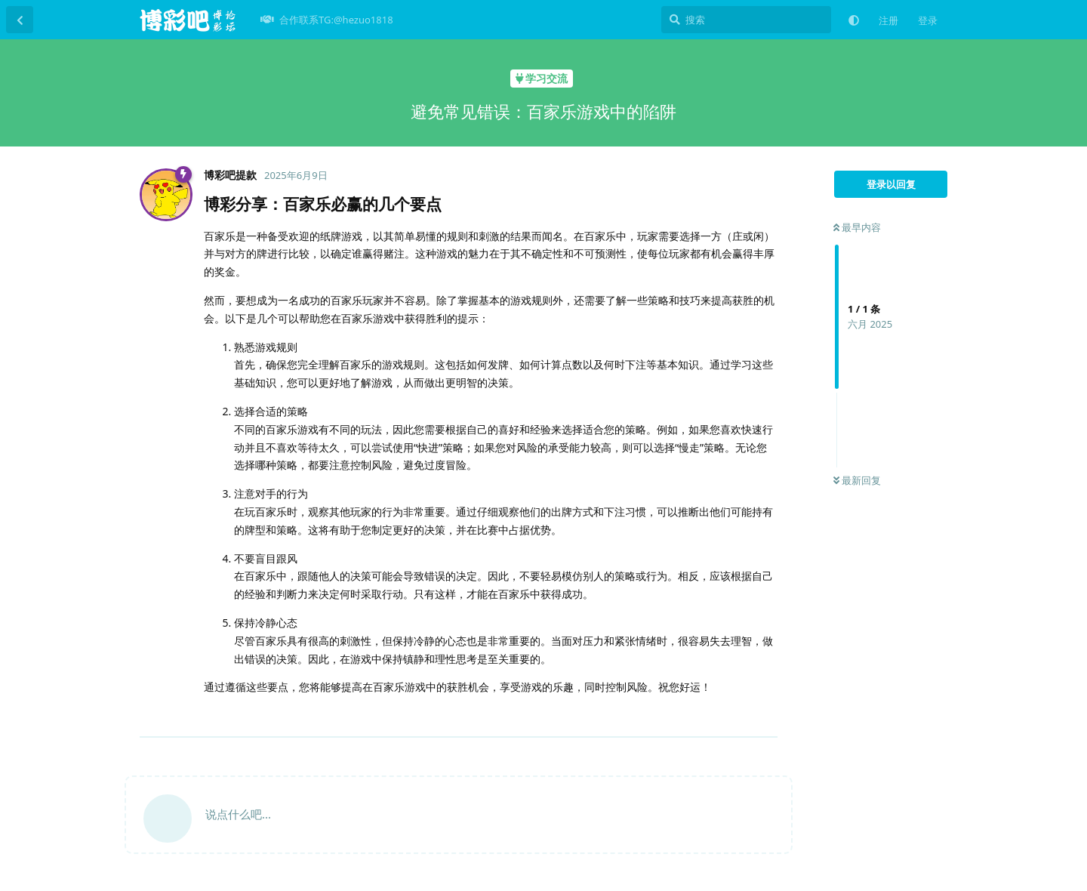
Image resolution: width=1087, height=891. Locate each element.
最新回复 (857, 480)
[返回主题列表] (19, 19)
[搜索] (746, 19)
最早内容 (857, 227)
